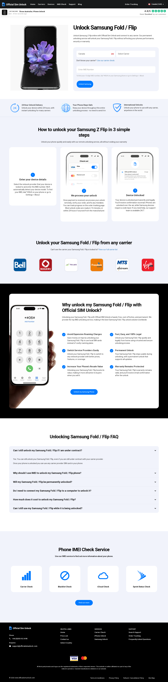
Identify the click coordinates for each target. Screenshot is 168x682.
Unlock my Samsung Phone (84, 392)
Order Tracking (131, 4)
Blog (80, 4)
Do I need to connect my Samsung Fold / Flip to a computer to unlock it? (52, 490)
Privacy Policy (114, 678)
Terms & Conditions (97, 678)
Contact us (64, 639)
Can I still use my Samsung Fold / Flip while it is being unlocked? (47, 508)
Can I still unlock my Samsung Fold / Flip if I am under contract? (47, 450)
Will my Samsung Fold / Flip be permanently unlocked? (42, 482)
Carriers (41, 4)
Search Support (135, 632)
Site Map (151, 678)
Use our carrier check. (106, 60)
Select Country (66, 643)
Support (72, 4)
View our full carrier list (108, 249)
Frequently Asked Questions (140, 639)
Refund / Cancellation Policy (133, 678)
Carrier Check (100, 632)
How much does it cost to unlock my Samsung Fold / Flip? (44, 499)
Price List (64, 636)
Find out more (84, 603)
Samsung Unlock (101, 639)
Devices (51, 4)
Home (32, 4)
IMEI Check (61, 4)
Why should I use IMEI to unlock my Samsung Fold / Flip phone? (47, 473)
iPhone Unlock (100, 636)
